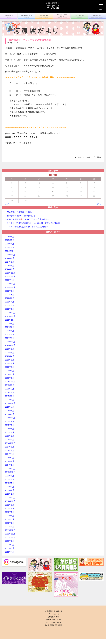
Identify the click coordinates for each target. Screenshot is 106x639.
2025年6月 (9, 237)
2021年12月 (10, 313)
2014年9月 (9, 447)
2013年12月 (10, 469)
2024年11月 (10, 255)
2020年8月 (9, 349)
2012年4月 (9, 516)
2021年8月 (9, 323)
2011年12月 (10, 530)
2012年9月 (9, 505)
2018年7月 (9, 389)
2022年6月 (9, 298)
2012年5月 (9, 512)
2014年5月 (9, 450)
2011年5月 (9, 548)
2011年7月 (9, 545)
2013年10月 (10, 472)
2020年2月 (9, 363)
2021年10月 (10, 320)
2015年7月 (9, 425)
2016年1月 (9, 414)
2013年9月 (9, 476)
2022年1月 (9, 309)
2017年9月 (9, 396)
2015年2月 (9, 436)
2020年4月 (9, 356)
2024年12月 (10, 251)
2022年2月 (9, 305)
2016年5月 (9, 410)
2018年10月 (10, 381)
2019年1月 (9, 378)
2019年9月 (9, 371)
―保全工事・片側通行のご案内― (19, 212)
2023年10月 (10, 276)
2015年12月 (10, 418)
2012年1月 (9, 526)
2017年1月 (9, 400)
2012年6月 (9, 508)
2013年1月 (9, 494)
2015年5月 (9, 429)
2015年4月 (9, 432)
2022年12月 (10, 284)
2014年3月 (9, 458)
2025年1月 (9, 247)
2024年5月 (9, 265)
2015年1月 (9, 439)
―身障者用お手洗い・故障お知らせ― (21, 216)
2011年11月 (10, 534)
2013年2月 (9, 490)
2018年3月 (9, 392)
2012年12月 (10, 497)
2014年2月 (9, 461)
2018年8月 (9, 385)
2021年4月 (9, 331)
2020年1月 (9, 367)
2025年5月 (9, 240)
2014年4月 (9, 454)
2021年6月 (9, 327)
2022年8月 (9, 294)
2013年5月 (9, 483)
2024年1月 (9, 269)
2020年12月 (10, 342)
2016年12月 (10, 403)
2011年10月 (10, 537)
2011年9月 (9, 541)
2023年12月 (10, 273)
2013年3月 (9, 487)
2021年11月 (10, 316)
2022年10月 (10, 287)
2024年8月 (9, 262)
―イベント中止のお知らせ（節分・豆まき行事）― (37, 227)
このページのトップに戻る (88, 157)
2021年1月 (9, 338)
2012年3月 (9, 519)
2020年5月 (9, 352)
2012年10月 (10, 501)
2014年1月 (9, 465)
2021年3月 (9, 334)
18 (53, 192)
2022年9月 (9, 291)
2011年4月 (9, 552)
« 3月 (7, 204)
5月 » (99, 204)
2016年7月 (9, 407)
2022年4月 (9, 302)
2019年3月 (9, 374)
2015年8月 (9, 421)
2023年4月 (9, 280)
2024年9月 (9, 258)
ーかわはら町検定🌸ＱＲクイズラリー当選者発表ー (27, 219)
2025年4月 (9, 244)
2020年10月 (10, 345)
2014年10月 (10, 443)
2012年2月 (9, 523)
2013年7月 (9, 479)
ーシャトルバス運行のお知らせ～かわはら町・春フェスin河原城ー (33, 223)
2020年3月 (9, 360)
